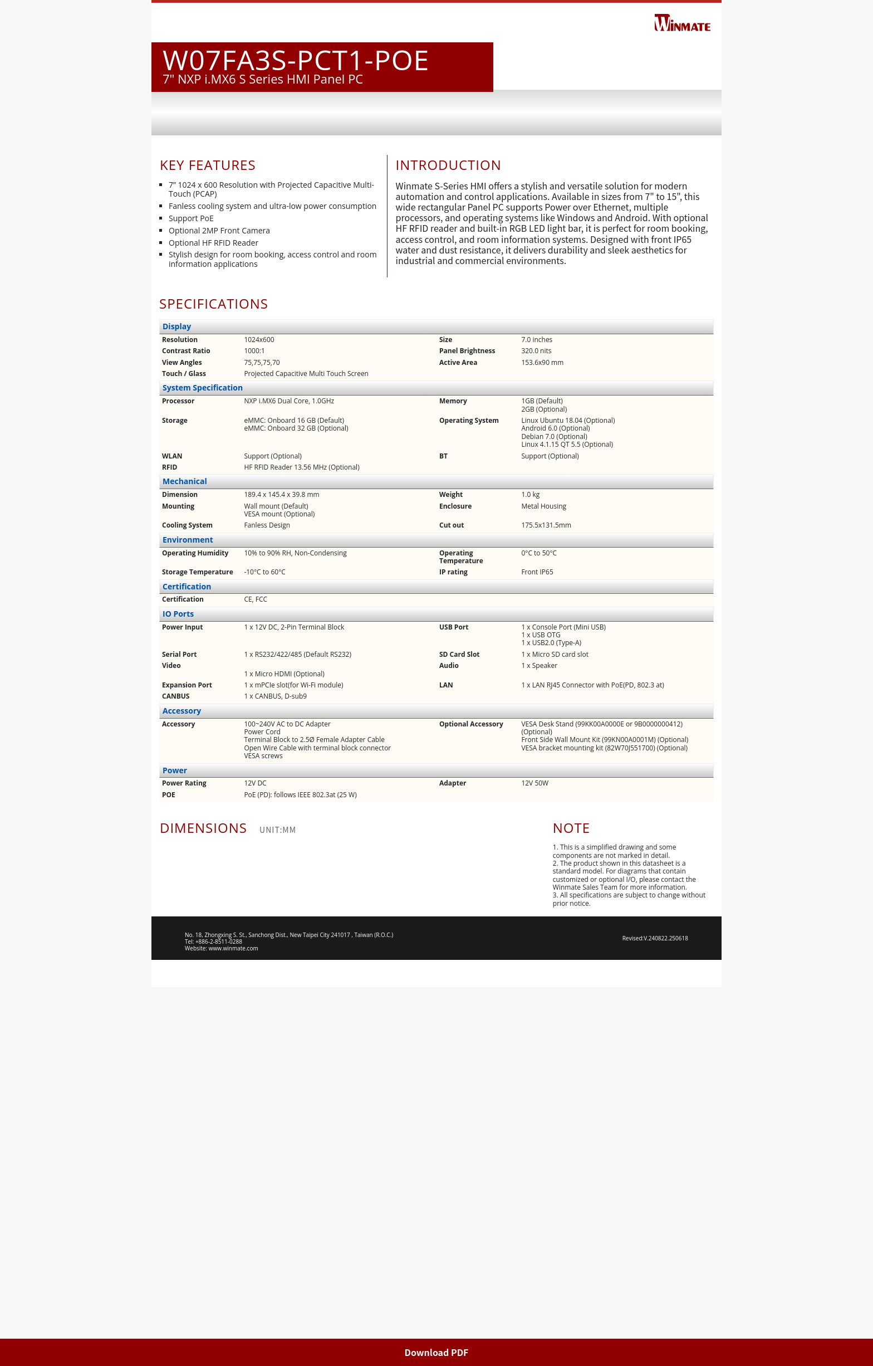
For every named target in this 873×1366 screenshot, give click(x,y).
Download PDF (437, 1352)
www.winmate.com (233, 1327)
